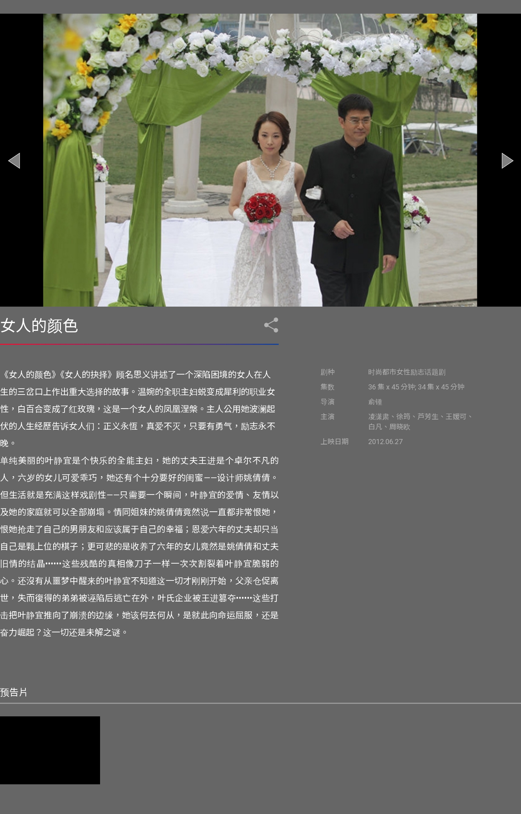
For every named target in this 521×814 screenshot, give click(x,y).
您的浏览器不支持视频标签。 (50, 750)
